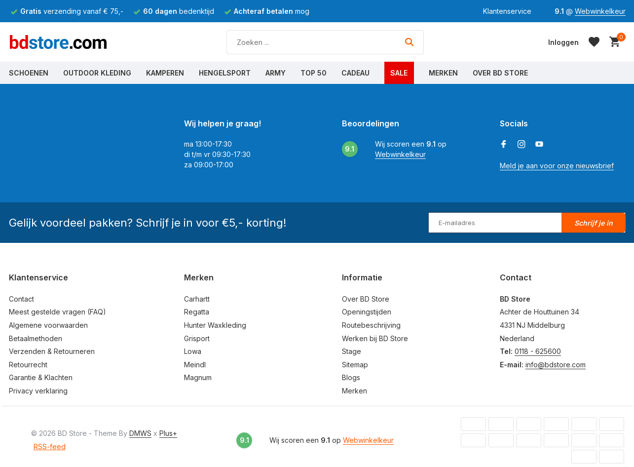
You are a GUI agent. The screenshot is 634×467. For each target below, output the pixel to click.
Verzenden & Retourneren (52, 351)
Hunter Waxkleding (215, 325)
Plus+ (168, 433)
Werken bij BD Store (375, 338)
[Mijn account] (563, 42)
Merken (443, 73)
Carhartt (197, 299)
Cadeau (355, 73)
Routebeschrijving (371, 325)
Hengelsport (225, 73)
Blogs (351, 377)
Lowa (192, 351)
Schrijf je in (593, 223)
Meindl (195, 364)
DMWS (140, 433)
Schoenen (28, 73)
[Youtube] (539, 145)
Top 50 (313, 73)
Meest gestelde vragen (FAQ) (57, 312)
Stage (351, 351)
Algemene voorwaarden (48, 325)
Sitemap (355, 364)
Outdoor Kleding (97, 73)
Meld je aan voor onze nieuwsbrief (557, 165)
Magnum (198, 377)
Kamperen (165, 73)
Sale (399, 73)
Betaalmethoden (35, 338)
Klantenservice (507, 11)
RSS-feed (50, 446)
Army (275, 73)
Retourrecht (28, 364)
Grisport (197, 338)
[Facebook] (504, 145)
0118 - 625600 (538, 351)
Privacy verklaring (38, 391)
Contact (21, 299)
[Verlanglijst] (594, 42)
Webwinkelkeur (600, 11)
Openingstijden (366, 312)
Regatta (196, 312)
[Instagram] (521, 145)
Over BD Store (500, 73)
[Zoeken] (325, 42)
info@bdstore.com (555, 364)
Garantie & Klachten (41, 377)
